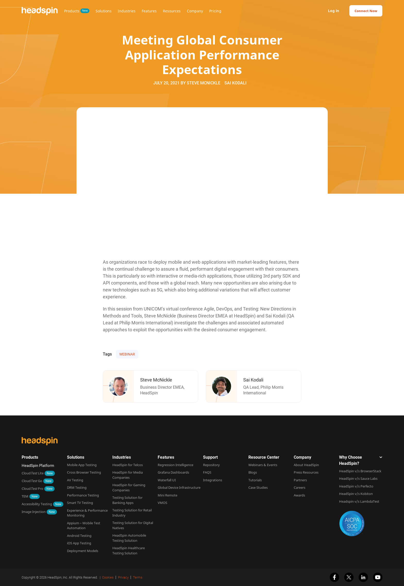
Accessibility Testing (37, 504)
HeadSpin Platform (38, 465)
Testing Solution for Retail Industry (132, 513)
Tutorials (255, 480)
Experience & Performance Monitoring (87, 513)
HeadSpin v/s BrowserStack (360, 471)
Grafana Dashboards (173, 472)
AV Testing (75, 480)
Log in (333, 11)
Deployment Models (82, 550)
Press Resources (306, 472)
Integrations (212, 480)
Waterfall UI (167, 480)
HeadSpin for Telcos (127, 465)
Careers (299, 487)
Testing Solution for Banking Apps (127, 500)
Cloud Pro (32, 488)
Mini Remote (167, 495)
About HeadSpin (306, 465)
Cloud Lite (33, 473)
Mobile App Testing (82, 465)
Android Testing (79, 535)
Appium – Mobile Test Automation (83, 525)
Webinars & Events (262, 465)
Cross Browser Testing (84, 472)
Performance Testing (83, 495)
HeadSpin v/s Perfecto (356, 486)
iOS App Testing (79, 543)
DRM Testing (77, 487)
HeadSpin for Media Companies (127, 475)
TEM (25, 496)
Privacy (123, 577)
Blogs (252, 472)
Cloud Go (32, 480)
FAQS (207, 472)
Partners (300, 480)
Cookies (108, 577)
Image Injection (34, 511)
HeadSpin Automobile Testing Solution (129, 538)
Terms (137, 577)
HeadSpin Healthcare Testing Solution (128, 550)
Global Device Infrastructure (179, 487)
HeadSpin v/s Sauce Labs (358, 478)
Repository (211, 465)
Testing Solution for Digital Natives (132, 525)
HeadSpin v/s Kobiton (356, 493)
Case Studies (258, 487)
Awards (299, 495)
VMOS (162, 502)
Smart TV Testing (80, 502)
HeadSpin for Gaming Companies (128, 487)
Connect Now (366, 10)
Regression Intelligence (175, 465)
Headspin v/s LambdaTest (359, 501)
